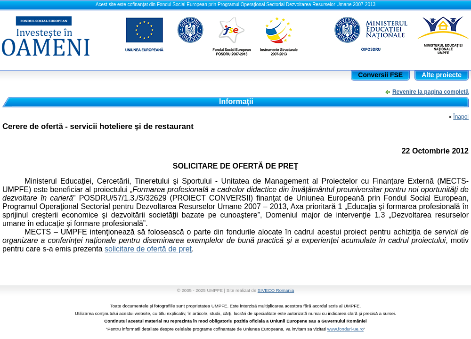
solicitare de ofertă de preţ (148, 249)
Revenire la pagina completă (430, 92)
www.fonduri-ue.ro (345, 328)
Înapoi (461, 116)
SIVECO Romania (276, 290)
